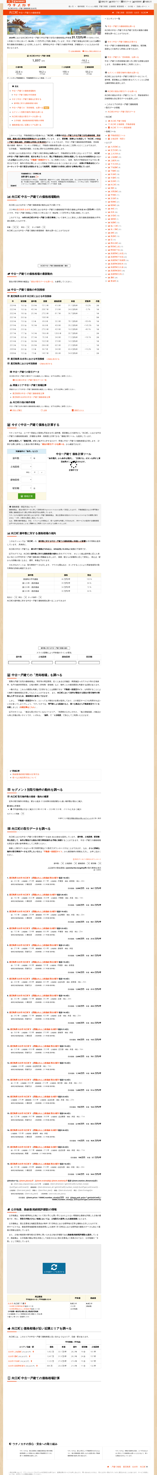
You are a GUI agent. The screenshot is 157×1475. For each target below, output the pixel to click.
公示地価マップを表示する (54, 1268)
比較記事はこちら (27, 707)
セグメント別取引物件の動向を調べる (27, 112)
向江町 (112, 184)
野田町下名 (114, 250)
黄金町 (112, 281)
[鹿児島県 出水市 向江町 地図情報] (29, 878)
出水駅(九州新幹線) (16, 1306)
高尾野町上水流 (116, 253)
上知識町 (18, 1351)
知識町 (112, 222)
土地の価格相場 (74, 51)
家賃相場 (121, 6)
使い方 (72, 6)
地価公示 (147, 1)
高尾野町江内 (115, 274)
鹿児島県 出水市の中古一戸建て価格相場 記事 (31, 397)
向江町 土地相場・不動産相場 (121, 124)
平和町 (112, 195)
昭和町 (112, 205)
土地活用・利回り (116, 138)
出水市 (136, 12)
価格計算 (103, 1)
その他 (132, 6)
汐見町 (112, 215)
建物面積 (14, 480)
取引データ (125, 1)
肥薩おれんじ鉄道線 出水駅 (43, 894)
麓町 (16, 1356)
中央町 (17, 1361)
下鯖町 (112, 171)
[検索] (9, 1)
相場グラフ (114, 1)
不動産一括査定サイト (40, 160)
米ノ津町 (113, 229)
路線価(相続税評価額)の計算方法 (26, 774)
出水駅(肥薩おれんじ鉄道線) (19, 1309)
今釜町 (112, 177)
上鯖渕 (112, 160)
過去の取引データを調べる (42, 281)
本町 (111, 208)
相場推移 (136, 1)
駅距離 (16, 488)
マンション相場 (92, 6)
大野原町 (113, 191)
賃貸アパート (77, 410)
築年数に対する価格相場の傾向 (26, 103)
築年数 (16, 458)
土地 (43, 410)
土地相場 (112, 6)
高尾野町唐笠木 (116, 263)
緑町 (111, 232)
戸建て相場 (103, 6)
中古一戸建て (15, 410)
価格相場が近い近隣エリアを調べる (26, 125)
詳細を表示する (53, 359)
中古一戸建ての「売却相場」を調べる (28, 107)
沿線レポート (143, 6)
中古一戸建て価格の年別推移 (25, 95)
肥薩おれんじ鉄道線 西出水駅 (44, 878)
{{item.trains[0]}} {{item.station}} (51, 1180)
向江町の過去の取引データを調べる (26, 116)
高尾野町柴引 (19, 1365)
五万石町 (113, 150)
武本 (111, 212)
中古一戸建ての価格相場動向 (24, 90)
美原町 (112, 236)
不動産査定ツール (116, 135)
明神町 (112, 201)
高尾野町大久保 (116, 267)
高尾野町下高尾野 (117, 260)
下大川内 (113, 164)
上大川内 (113, 153)
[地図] (23, 1306)
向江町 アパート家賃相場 (119, 127)
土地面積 (14, 466)
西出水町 (113, 243)
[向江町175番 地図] (25, 1303)
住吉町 (112, 181)
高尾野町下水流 (116, 257)
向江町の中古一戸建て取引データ (121, 111)
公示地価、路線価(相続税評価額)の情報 (29, 120)
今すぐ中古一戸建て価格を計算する (26, 99)
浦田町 (112, 219)
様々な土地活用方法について (24, 777)
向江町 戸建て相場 (117, 121)
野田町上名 (114, 246)
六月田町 (113, 146)
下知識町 (113, 167)
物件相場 (81, 6)
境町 (111, 188)
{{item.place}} (25, 1180)
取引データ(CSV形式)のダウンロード (87, 859)
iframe (77, 106)
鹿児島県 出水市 (23, 209)
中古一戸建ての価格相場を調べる (121, 26)
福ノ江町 (113, 226)
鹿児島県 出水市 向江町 (19, 878)
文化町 (112, 198)
